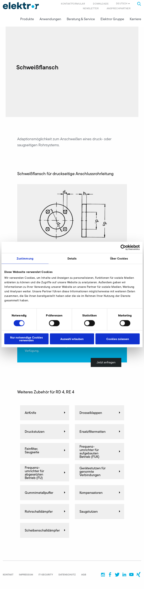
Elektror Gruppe (112, 19)
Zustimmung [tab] (25, 258)
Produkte (27, 19)
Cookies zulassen (117, 339)
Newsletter (91, 8)
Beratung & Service (81, 19)
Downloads (101, 3)
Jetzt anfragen (106, 362)
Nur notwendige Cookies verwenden (26, 338)
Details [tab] (72, 258)
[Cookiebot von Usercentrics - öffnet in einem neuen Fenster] (123, 247)
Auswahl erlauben (72, 339)
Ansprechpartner (118, 8)
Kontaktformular (73, 3)
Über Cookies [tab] (119, 258)
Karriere (135, 19)
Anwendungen (50, 19)
